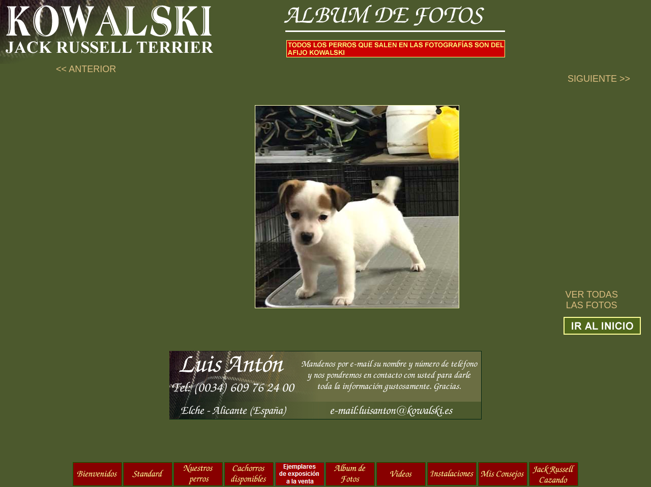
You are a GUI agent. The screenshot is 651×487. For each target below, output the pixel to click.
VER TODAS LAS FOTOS (592, 299)
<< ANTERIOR (86, 69)
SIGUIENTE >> (599, 79)
